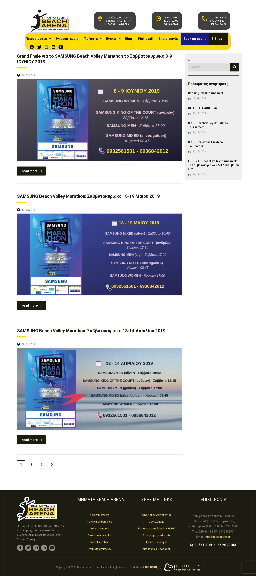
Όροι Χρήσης (156, 521)
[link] (151, 567)
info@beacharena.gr (218, 536)
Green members (99, 528)
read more (32, 185)
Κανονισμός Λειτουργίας (156, 514)
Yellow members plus (99, 521)
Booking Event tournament (205, 107)
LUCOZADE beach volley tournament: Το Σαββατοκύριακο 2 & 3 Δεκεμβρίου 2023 (213, 179)
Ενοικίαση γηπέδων (99, 548)
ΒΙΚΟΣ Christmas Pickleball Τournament (206, 158)
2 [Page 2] (31, 478)
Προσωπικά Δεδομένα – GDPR (156, 528)
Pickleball (150, 41)
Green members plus (100, 535)
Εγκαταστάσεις (71, 41)
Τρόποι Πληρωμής (156, 542)
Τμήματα (96, 41)
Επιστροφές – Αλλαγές (157, 535)
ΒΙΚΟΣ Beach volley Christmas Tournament (208, 139)
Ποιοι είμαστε (41, 41)
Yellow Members (99, 514)
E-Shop (39, 53)
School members (99, 542)
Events (116, 41)
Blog (133, 41)
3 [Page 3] (41, 478)
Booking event (200, 41)
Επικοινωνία (173, 41)
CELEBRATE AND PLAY (202, 122)
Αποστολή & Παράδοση (156, 548)
